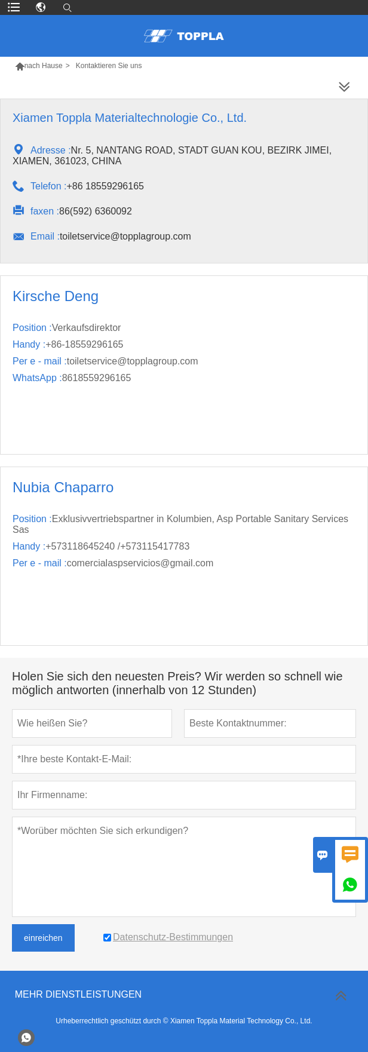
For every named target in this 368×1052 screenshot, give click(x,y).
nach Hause (43, 66)
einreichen (43, 938)
